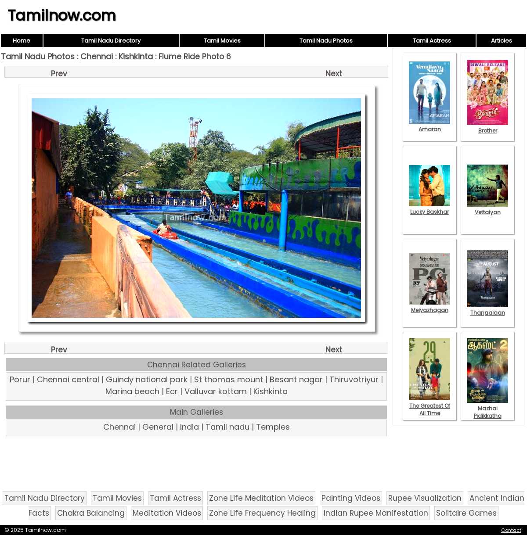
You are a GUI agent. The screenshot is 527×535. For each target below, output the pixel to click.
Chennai (96, 56)
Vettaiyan (487, 208)
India (189, 426)
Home (21, 40)
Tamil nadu (227, 426)
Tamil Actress (432, 40)
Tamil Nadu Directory (111, 40)
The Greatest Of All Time (429, 406)
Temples (273, 426)
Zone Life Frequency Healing (262, 513)
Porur (20, 379)
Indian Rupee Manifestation (376, 513)
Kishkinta (136, 56)
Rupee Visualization (425, 498)
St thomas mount (228, 379)
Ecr (172, 391)
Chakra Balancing (91, 513)
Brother (487, 126)
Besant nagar (296, 379)
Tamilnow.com (61, 15)
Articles (501, 40)
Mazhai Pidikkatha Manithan (487, 412)
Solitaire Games (466, 513)
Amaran (429, 125)
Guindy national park (147, 379)
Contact (511, 530)
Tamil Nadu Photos (326, 40)
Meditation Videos (167, 513)
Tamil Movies (222, 40)
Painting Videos (350, 498)
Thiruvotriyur (354, 379)
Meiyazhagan (429, 306)
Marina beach (132, 391)
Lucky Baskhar (429, 208)
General (157, 426)
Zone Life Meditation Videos (261, 498)
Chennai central (68, 379)
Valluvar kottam (215, 391)
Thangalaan (487, 309)
